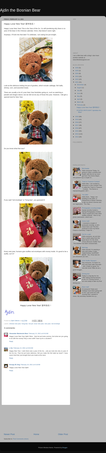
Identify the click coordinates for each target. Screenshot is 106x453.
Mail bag (85, 247)
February (80, 105)
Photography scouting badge (91, 208)
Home (36, 434)
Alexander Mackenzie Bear (18, 333)
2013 (77, 137)
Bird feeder (85, 168)
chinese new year (15, 324)
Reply (11, 341)
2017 (77, 125)
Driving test (85, 274)
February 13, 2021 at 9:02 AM (23, 348)
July (78, 90)
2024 (77, 73)
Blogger (64, 447)
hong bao (25, 324)
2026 (77, 68)
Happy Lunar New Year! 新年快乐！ (88, 107)
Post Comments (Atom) (20, 439)
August (79, 87)
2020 (77, 116)
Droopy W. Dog (14, 364)
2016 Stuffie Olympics (89, 260)
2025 (77, 70)
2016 (77, 128)
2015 (77, 131)
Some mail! (85, 221)
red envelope (55, 324)
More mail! (85, 287)
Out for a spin (86, 234)
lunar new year (39, 324)
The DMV (85, 195)
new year (47, 324)
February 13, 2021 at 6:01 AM (38, 333)
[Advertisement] (35, 419)
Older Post (63, 434)
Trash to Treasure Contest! (91, 181)
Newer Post (9, 434)
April (78, 99)
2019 (77, 119)
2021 (77, 82)
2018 (77, 122)
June (79, 93)
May (78, 96)
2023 (77, 76)
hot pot (31, 324)
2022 (77, 79)
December (80, 84)
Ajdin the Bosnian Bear (20, 10)
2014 (77, 134)
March (79, 102)
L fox (11, 348)
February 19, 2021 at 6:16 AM (30, 364)
